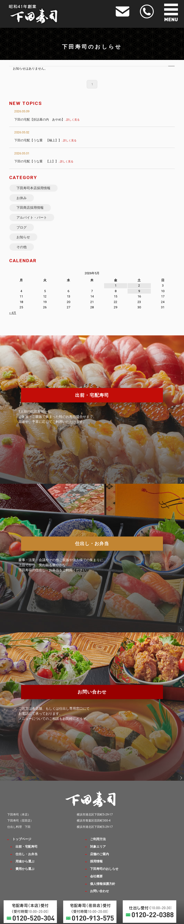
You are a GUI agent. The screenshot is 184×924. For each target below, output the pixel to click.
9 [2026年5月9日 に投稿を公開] (139, 291)
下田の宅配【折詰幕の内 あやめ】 (47, 119)
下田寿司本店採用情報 (33, 188)
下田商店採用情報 (30, 207)
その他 (21, 247)
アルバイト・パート (31, 217)
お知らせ (23, 237)
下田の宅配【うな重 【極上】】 (45, 140)
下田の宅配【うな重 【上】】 (43, 161)
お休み (21, 198)
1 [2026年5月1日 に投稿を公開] (115, 285)
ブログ (21, 227)
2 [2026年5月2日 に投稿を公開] (139, 285)
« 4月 (12, 313)
